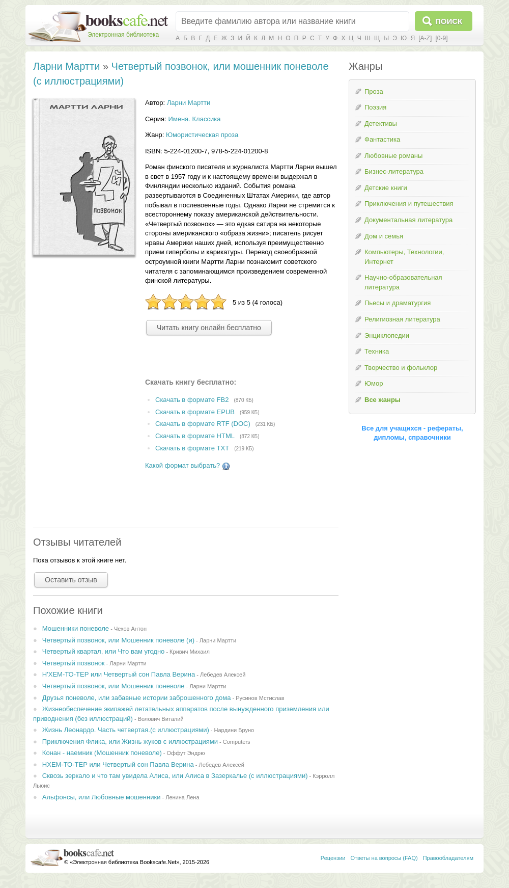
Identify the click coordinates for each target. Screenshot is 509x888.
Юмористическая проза (202, 135)
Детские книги (385, 188)
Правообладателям (448, 858)
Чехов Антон (130, 629)
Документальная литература (408, 220)
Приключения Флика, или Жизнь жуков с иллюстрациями (130, 741)
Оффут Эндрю (186, 753)
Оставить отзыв (71, 580)
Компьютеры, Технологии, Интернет (404, 256)
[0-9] (441, 38)
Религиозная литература (402, 319)
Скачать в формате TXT (192, 448)
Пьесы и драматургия (397, 303)
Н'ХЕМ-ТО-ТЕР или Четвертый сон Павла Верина (118, 674)
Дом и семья (383, 236)
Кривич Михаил (189, 652)
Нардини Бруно (234, 730)
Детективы (380, 123)
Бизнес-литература (393, 171)
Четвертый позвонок (73, 663)
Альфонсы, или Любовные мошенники (101, 797)
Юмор (373, 383)
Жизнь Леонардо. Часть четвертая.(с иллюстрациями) (125, 730)
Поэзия (375, 107)
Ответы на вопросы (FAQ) (384, 858)
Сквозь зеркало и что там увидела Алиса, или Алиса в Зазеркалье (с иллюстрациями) (175, 775)
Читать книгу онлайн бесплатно (209, 328)
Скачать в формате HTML (195, 436)
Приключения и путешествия (409, 203)
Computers (236, 742)
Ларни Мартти (66, 66)
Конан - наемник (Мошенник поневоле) (102, 753)
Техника (376, 351)
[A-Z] (425, 38)
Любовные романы (393, 155)
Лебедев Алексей (222, 674)
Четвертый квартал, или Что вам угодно (103, 651)
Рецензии (333, 858)
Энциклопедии (386, 335)
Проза (373, 91)
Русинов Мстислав (260, 698)
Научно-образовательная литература (403, 282)
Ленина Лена (182, 797)
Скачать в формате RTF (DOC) (202, 424)
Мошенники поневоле (75, 628)
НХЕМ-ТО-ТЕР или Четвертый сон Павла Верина (118, 764)
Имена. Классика (194, 119)
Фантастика (382, 139)
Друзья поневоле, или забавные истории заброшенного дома (136, 698)
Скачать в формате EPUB (195, 412)
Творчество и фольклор (400, 367)
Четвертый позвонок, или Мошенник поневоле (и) (118, 640)
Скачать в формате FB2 (192, 399)
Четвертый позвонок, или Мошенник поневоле (113, 686)
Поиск (448, 21)
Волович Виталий (161, 719)
